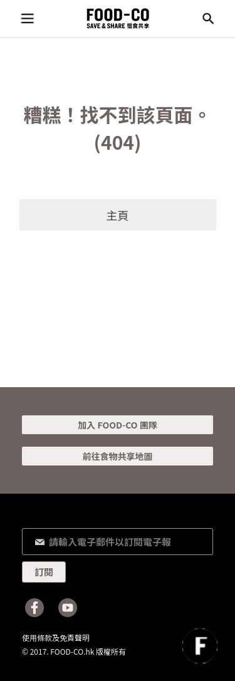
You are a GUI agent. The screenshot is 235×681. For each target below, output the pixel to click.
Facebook (34, 607)
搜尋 (208, 18)
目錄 (26, 18)
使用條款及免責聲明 (56, 637)
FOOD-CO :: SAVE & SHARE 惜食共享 (117, 18)
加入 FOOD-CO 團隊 (117, 424)
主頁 (118, 215)
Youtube (67, 607)
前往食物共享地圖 (118, 456)
